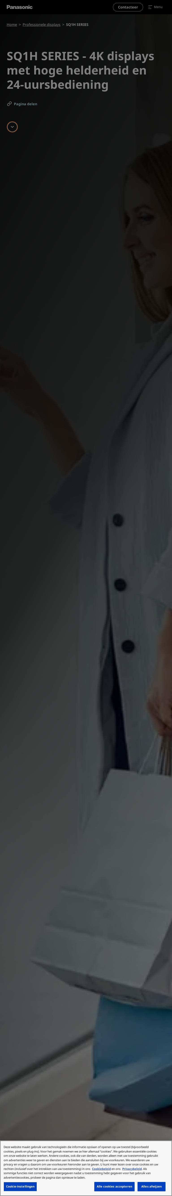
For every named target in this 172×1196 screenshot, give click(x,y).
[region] (86, 1168)
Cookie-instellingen (20, 1186)
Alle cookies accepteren (114, 1186)
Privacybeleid (132, 1169)
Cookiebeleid (101, 1169)
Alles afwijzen (151, 1186)
